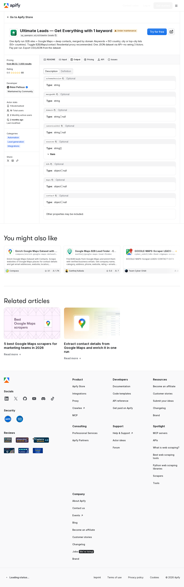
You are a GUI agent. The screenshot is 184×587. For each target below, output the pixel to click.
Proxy (75, 343)
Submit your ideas (163, 343)
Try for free (157, 31)
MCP (75, 357)
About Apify (79, 443)
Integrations (79, 336)
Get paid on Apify (123, 350)
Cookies (154, 520)
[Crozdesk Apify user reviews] (38, 393)
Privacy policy (135, 520)
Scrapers (158, 418)
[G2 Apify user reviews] (9, 393)
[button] (85, 322)
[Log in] (146, 6)
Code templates (122, 336)
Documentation (121, 328)
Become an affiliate (164, 328)
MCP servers (160, 375)
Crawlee (78, 350)
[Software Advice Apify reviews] (22, 382)
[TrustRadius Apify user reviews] (23, 393)
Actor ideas (119, 382)
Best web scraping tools (163, 399)
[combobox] (171, 31)
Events (77, 458)
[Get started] (163, 5)
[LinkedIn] (6, 341)
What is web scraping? (166, 390)
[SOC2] (20, 361)
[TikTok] (52, 341)
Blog (74, 465)
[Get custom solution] (131, 6)
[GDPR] (8, 361)
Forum (116, 390)
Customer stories (163, 336)
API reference (120, 343)
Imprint (97, 520)
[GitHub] (25, 341)
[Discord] (43, 341)
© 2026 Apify (173, 520)
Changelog (159, 350)
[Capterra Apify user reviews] (40, 382)
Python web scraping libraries (165, 409)
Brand (156, 357)
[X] (15, 341)
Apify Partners (80, 382)
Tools (156, 425)
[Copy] (39, 35)
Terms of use (114, 520)
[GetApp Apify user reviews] (8, 382)
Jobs (83, 494)
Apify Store (78, 328)
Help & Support (123, 375)
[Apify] (12, 5)
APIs (155, 382)
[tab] (49, 59)
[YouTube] (34, 341)
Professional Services (84, 375)
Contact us (78, 450)
